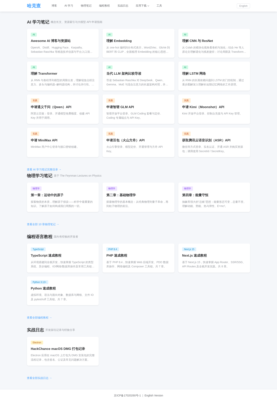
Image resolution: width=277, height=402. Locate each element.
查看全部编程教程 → (39, 317)
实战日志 (123, 5)
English (243, 5)
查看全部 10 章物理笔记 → (43, 224)
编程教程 (104, 5)
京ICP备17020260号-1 (127, 395)
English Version (153, 395)
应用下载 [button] (141, 5)
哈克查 (34, 5)
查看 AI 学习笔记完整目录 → (44, 169)
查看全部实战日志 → (39, 377)
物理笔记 (86, 5)
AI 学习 (69, 5)
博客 (54, 5)
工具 (160, 5)
